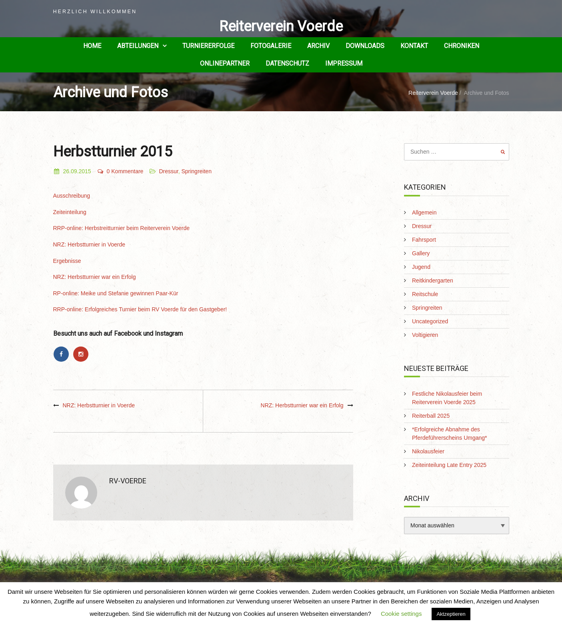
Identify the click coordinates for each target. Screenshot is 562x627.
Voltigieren (425, 335)
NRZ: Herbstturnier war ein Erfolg (94, 277)
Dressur (168, 171)
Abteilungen (137, 46)
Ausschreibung (71, 195)
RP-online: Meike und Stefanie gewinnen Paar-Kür (115, 293)
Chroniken (461, 46)
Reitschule (425, 294)
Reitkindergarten (432, 280)
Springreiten (196, 171)
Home (92, 46)
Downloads (365, 46)
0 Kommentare (120, 171)
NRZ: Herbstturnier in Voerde (89, 244)
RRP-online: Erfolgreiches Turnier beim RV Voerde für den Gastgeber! (140, 309)
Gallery (421, 253)
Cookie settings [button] (401, 613)
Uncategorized (430, 321)
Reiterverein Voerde (281, 26)
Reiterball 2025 (431, 416)
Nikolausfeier (428, 451)
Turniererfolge (208, 46)
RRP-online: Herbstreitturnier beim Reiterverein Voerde (121, 228)
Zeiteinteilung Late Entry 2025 (449, 465)
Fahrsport (424, 239)
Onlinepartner (225, 63)
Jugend (421, 267)
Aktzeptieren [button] (450, 614)
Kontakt (414, 46)
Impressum (343, 63)
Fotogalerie (270, 46)
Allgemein (424, 212)
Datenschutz (287, 63)
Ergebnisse (67, 261)
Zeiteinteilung (69, 212)
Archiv (318, 46)
